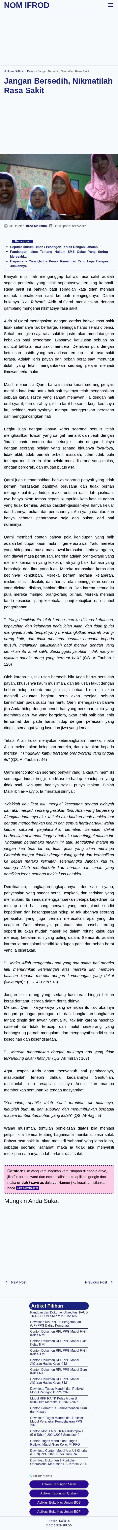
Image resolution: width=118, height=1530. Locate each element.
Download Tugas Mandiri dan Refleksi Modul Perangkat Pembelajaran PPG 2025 (57, 1421)
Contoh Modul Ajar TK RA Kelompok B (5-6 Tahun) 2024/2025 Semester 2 (57, 1432)
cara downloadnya (27, 1188)
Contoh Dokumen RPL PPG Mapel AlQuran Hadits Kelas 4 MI (54, 1361)
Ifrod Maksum (36, 226)
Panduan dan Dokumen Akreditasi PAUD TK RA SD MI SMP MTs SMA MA (59, 1314)
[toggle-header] (111, 5)
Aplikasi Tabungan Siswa (59, 1484)
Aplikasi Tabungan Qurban (58, 1493)
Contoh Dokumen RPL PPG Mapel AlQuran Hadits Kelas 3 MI (54, 1380)
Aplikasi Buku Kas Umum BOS (59, 1502)
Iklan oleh (40, 1475)
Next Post (18, 1282)
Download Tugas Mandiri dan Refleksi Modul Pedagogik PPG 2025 (57, 1390)
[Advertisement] (59, 38)
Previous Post (96, 1282)
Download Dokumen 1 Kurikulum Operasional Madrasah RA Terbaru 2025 (58, 1462)
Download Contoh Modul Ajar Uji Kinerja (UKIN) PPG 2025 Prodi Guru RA (58, 1452)
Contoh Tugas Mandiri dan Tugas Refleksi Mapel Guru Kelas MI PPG (55, 1442)
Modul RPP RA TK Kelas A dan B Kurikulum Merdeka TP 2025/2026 (54, 1400)
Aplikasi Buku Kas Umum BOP (59, 1511)
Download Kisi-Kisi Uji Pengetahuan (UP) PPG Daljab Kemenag (55, 1323)
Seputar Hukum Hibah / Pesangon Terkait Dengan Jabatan (54, 247)
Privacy (52, 1520)
